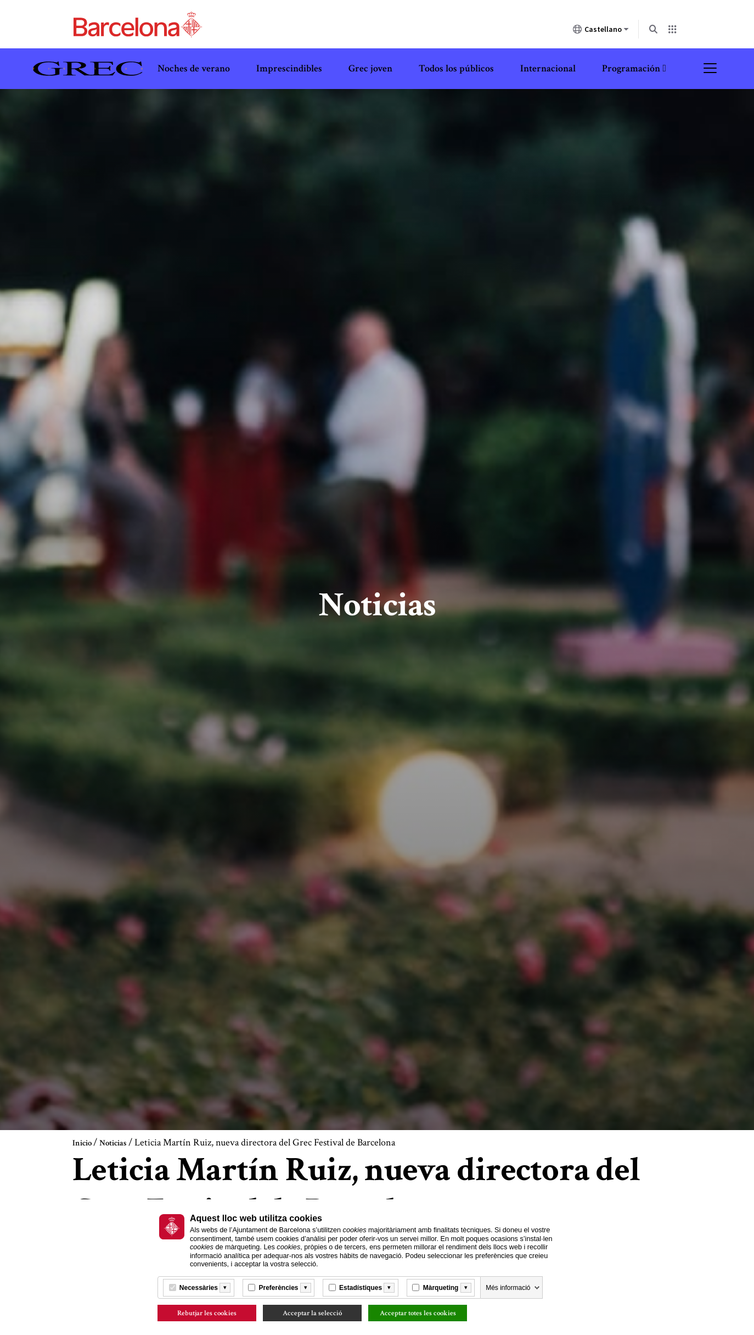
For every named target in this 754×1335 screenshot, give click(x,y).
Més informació (508, 1288)
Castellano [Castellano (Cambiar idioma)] (601, 31)
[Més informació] (225, 1288)
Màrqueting (441, 1288)
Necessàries (198, 1288)
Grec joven (370, 68)
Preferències (278, 1288)
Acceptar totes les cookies (418, 1313)
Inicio (82, 1143)
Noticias (113, 1143)
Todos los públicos (456, 68)
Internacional (548, 68)
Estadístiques (360, 1288)
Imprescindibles (289, 68)
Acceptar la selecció (312, 1313)
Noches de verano (193, 68)
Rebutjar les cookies (207, 1313)
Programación (631, 68)
